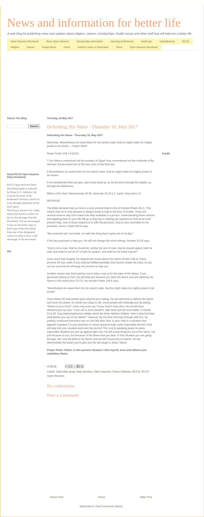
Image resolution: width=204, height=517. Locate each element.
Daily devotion (84, 371)
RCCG (185, 41)
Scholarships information (90, 41)
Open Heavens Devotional (25, 41)
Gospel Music (49, 47)
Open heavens (102, 371)
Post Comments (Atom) (108, 506)
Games (30, 47)
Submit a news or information (93, 47)
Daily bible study (65, 371)
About (119, 47)
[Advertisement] (102, 84)
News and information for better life (94, 22)
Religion (15, 47)
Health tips (146, 41)
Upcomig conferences (121, 41)
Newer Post (56, 497)
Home (67, 47)
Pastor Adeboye (121, 371)
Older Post (146, 497)
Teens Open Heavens (57, 41)
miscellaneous (167, 41)
